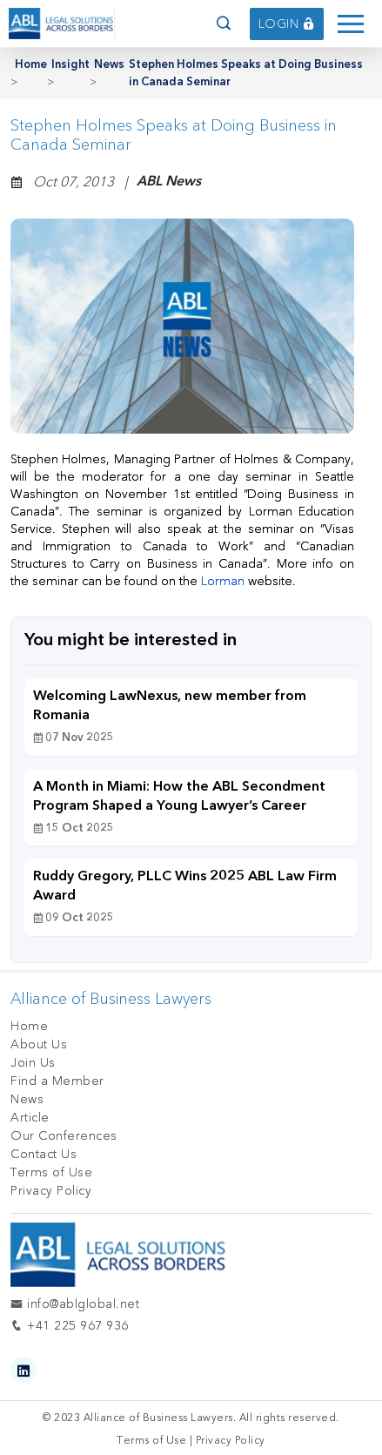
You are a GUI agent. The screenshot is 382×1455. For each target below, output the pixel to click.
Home (31, 65)
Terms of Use (51, 1172)
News (109, 65)
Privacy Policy (50, 1190)
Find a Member (57, 1081)
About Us (38, 1044)
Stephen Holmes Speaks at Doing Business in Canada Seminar (246, 73)
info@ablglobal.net (74, 1304)
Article (30, 1117)
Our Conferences (63, 1136)
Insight (70, 65)
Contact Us (43, 1154)
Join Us (33, 1062)
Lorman (224, 581)
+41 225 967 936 (69, 1325)
